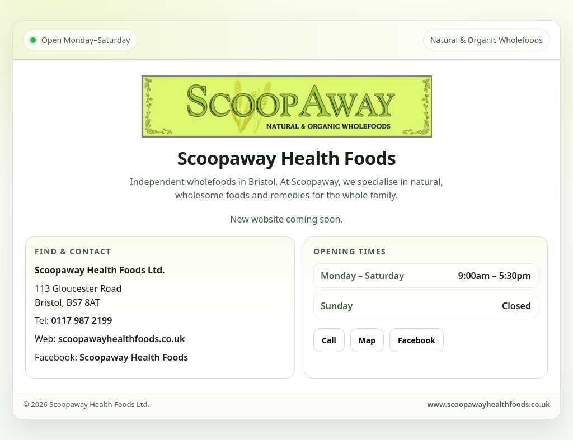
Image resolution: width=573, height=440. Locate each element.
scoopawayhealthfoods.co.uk (121, 339)
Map (367, 340)
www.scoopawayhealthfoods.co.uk (488, 404)
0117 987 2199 (81, 320)
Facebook (416, 340)
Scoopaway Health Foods (133, 357)
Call (329, 340)
